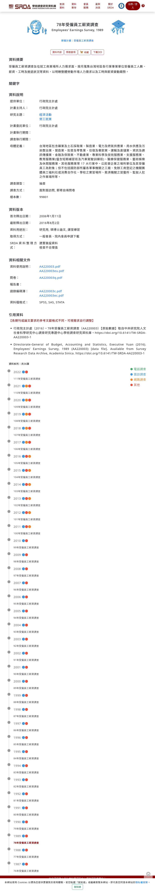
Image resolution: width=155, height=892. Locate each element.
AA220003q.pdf (50, 278)
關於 (110, 5)
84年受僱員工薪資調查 (26, 758)
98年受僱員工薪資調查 (26, 561)
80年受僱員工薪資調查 (26, 814)
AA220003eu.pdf (51, 271)
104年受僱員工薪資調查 (27, 477)
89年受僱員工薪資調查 (26, 688)
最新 (97, 5)
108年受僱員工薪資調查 (27, 421)
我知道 (77, 886)
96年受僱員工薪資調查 (26, 589)
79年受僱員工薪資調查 (26, 828)
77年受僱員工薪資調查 (26, 856)
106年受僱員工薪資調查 (27, 449)
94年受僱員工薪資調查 (26, 617)
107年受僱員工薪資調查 (27, 435)
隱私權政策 (141, 882)
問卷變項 (71, 52)
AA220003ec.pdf (51, 295)
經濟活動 (45, 115)
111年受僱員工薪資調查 (27, 378)
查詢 (62, 5)
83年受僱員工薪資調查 (26, 772)
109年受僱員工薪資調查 (27, 407)
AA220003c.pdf (50, 291)
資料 (74, 5)
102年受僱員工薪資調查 (27, 505)
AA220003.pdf (49, 266)
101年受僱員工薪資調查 (27, 519)
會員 (85, 5)
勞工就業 (45, 119)
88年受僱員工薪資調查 (26, 702)
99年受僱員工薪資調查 (26, 547)
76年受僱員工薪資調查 (26, 871)
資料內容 (57, 52)
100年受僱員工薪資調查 (27, 533)
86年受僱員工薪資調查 (26, 730)
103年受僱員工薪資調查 (27, 491)
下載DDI (97, 52)
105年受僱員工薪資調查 (27, 463)
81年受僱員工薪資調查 (26, 800)
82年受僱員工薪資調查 (26, 786)
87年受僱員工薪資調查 (26, 716)
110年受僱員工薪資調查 (27, 392)
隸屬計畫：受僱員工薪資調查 (77, 40)
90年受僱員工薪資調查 (26, 674)
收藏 (84, 52)
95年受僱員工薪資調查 (26, 603)
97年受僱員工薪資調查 (26, 575)
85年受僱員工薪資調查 (26, 744)
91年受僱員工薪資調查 (26, 660)
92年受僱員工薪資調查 (26, 646)
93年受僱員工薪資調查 (26, 631)
